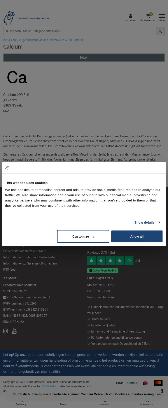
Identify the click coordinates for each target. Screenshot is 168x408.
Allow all (137, 236)
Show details (144, 222)
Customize (83, 236)
